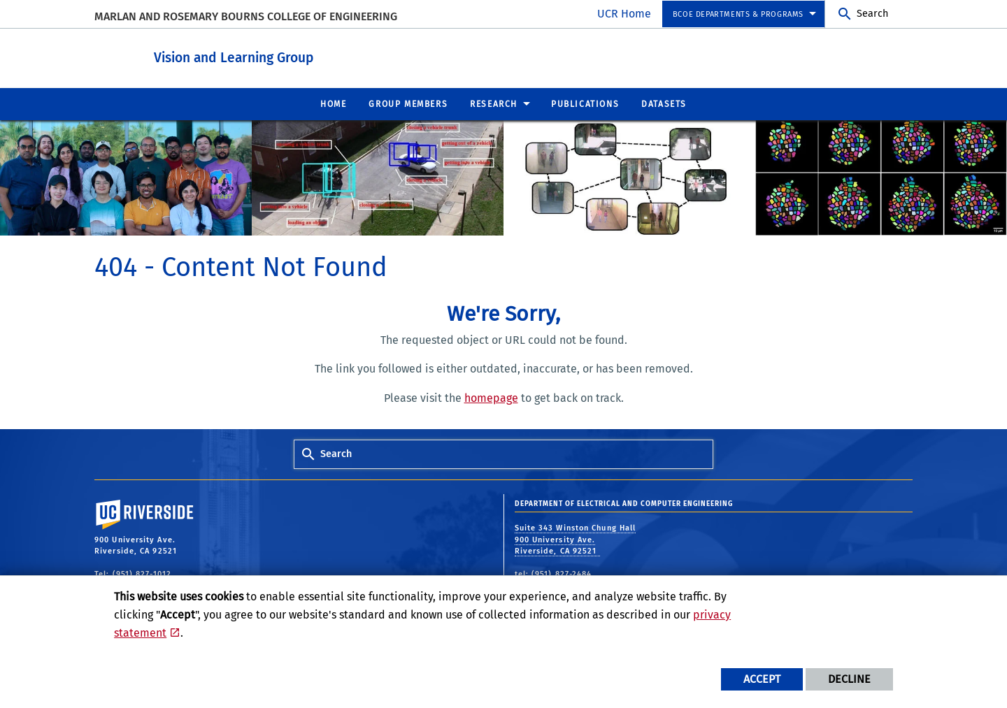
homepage (491, 397)
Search (872, 14)
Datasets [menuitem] (664, 103)
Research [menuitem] (493, 103)
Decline (849, 679)
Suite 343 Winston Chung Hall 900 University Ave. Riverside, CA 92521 (575, 539)
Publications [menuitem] (585, 103)
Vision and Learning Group (310, 55)
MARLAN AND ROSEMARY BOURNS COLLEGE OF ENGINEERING (245, 16)
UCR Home (624, 13)
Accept (761, 679)
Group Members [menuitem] (408, 103)
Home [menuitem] (333, 103)
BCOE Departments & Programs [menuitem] (738, 14)
